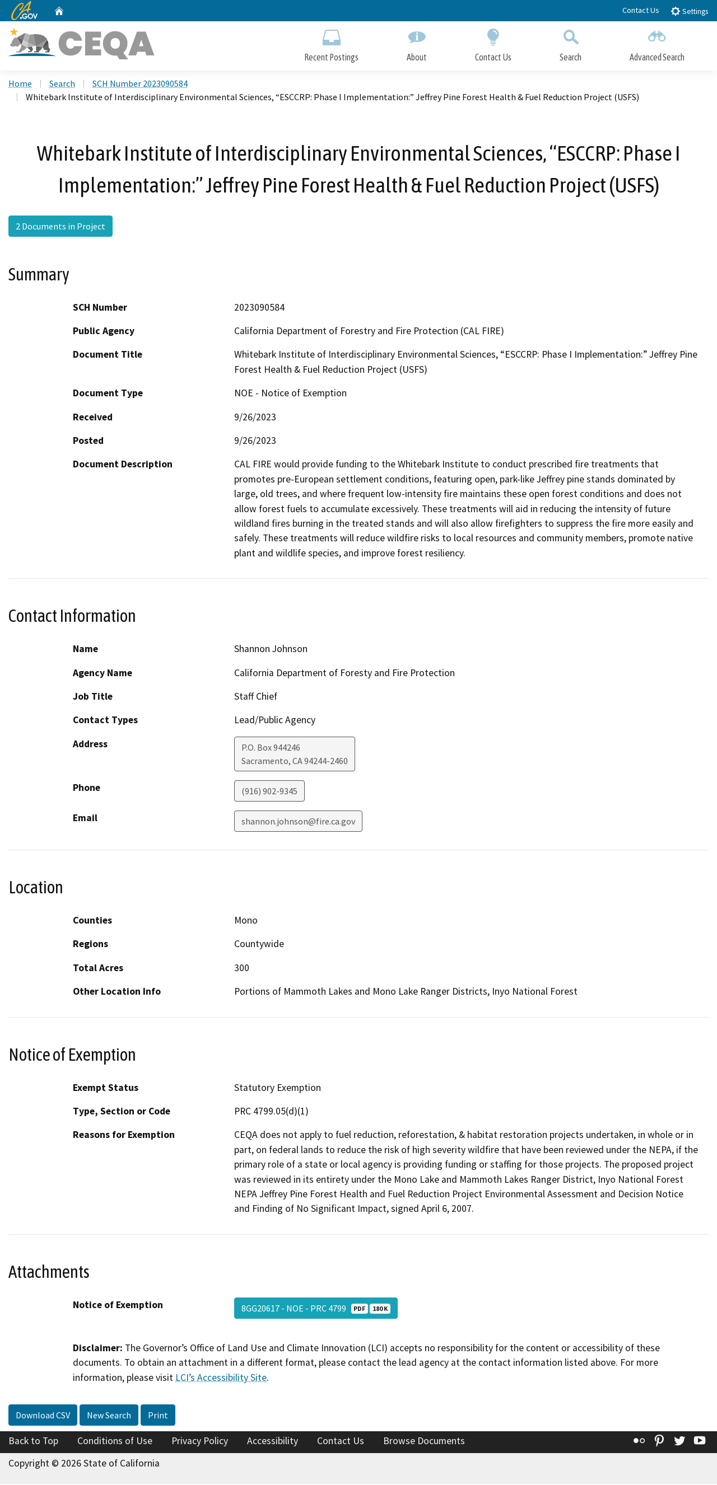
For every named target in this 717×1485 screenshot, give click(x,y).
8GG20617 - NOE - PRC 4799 (315, 1309)
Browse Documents (424, 1442)
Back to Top (33, 1442)
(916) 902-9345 (269, 792)
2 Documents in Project (60, 227)
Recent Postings (331, 43)
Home (20, 84)
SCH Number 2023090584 (140, 84)
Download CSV (43, 1416)
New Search (109, 1416)
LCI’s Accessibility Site (221, 1378)
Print (158, 1416)
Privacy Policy (199, 1442)
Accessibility (272, 1442)
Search (570, 43)
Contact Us (640, 10)
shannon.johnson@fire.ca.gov (298, 822)
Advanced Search (657, 43)
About (416, 43)
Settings (689, 11)
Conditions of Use (114, 1442)
